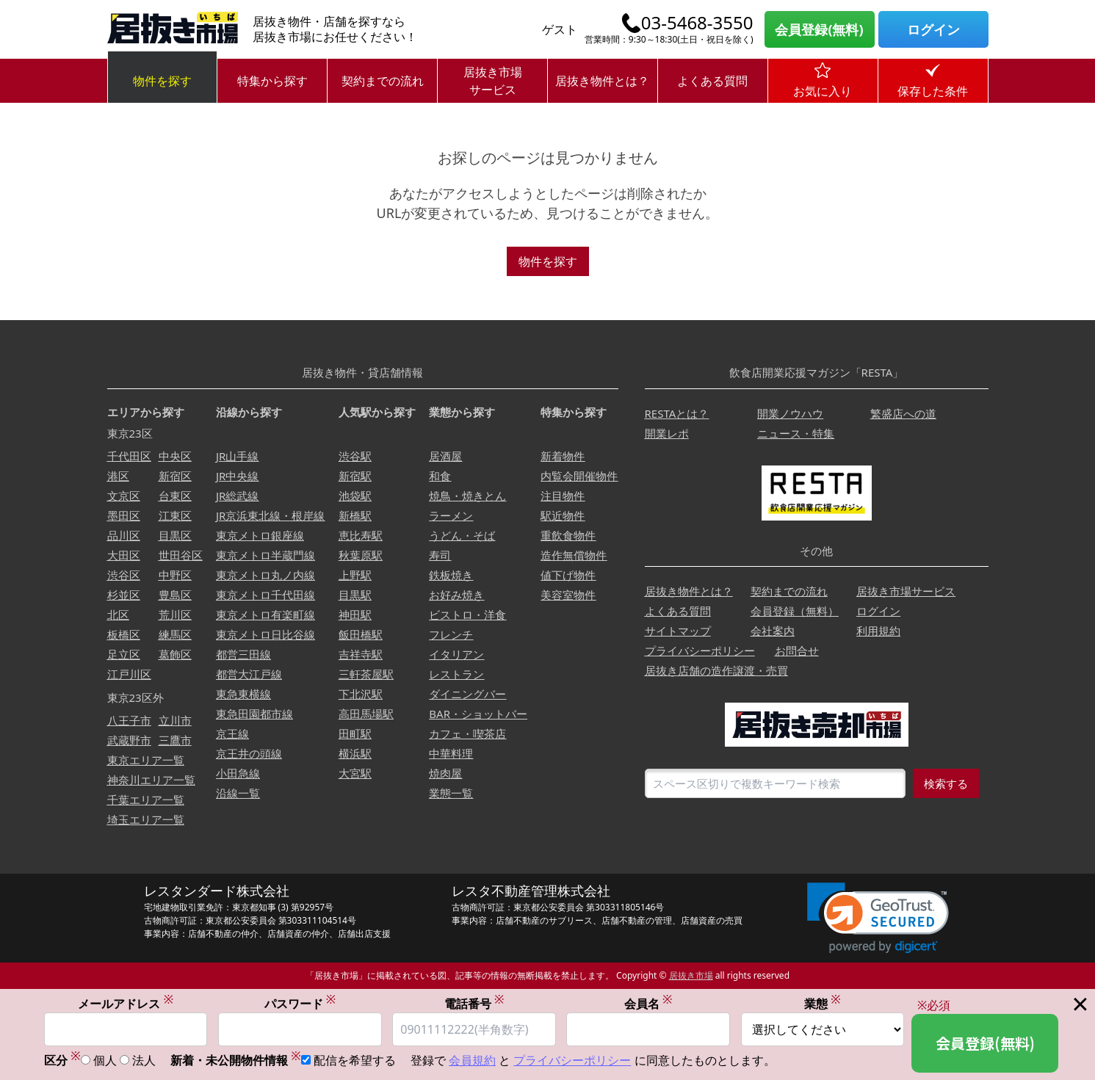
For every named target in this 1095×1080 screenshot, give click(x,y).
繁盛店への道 (903, 413)
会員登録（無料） (795, 611)
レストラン (456, 674)
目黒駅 (355, 594)
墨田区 (123, 515)
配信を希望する (355, 1060)
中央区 (175, 456)
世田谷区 (181, 555)
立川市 (175, 720)
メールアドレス (125, 1003)
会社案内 (773, 630)
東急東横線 (243, 693)
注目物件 (563, 495)
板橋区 (123, 634)
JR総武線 (237, 495)
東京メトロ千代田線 (265, 594)
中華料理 (451, 753)
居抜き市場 (691, 975)
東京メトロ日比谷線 (265, 634)
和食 (440, 475)
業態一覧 (451, 793)
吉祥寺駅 (361, 654)
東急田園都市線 (254, 713)
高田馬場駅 (366, 713)
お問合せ (797, 650)
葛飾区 (175, 654)
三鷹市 (175, 740)
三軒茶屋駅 (366, 674)
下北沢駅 (361, 693)
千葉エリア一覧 (145, 799)
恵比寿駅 (361, 535)
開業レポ (667, 433)
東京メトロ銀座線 (260, 535)
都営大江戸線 (249, 674)
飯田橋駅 (361, 634)
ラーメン (451, 515)
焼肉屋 (445, 773)
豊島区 (175, 594)
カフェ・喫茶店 (467, 733)
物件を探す (162, 81)
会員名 (648, 1003)
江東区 (175, 515)
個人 (105, 1060)
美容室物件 (568, 594)
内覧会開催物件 (579, 475)
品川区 (123, 535)
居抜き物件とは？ (602, 81)
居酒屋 (445, 456)
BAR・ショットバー (478, 713)
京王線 (232, 733)
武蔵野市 (129, 740)
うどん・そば (462, 535)
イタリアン (456, 654)
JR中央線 (237, 475)
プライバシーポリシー (700, 650)
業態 (822, 1003)
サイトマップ (678, 630)
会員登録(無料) (819, 29)
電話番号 (474, 1003)
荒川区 (175, 614)
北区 (118, 614)
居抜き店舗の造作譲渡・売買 (716, 670)
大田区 (123, 555)
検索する (946, 783)
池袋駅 (355, 495)
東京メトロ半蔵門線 (265, 555)
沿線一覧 (238, 793)
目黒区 (175, 535)
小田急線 (238, 773)
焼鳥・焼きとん (467, 495)
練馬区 (175, 634)
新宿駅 (355, 475)
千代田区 (129, 456)
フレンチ (451, 634)
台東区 (175, 495)
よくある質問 (712, 81)
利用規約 (878, 630)
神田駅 (355, 614)
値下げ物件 (568, 575)
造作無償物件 (574, 555)
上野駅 (355, 575)
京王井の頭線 (249, 753)
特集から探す (272, 81)
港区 (118, 475)
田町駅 (355, 733)
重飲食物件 (568, 535)
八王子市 (129, 720)
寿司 (440, 555)
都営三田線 (243, 654)
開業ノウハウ (790, 413)
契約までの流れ (382, 81)
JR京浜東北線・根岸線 (270, 515)
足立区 (123, 654)
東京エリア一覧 (145, 760)
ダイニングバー (467, 693)
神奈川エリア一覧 (151, 779)
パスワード (300, 1003)
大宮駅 (355, 773)
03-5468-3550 (697, 23)
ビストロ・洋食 (467, 614)
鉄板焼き (451, 575)
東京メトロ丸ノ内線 (265, 575)
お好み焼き (456, 594)
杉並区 (123, 594)
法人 (144, 1060)
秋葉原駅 (361, 555)
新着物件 (563, 456)
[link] (878, 918)
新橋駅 (355, 515)
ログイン (933, 29)
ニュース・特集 (795, 433)
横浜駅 (355, 753)
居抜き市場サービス (492, 81)
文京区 (123, 495)
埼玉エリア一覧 (145, 819)
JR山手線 (237, 456)
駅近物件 (563, 515)
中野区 (175, 575)
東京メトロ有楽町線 (265, 614)
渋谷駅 (355, 456)
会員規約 (472, 1060)
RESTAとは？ (677, 413)
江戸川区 (129, 674)
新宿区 (175, 475)
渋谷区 (123, 575)
